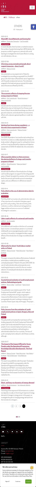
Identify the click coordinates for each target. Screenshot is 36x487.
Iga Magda (3, 253)
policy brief (5, 196)
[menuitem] (18, 416)
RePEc (3, 436)
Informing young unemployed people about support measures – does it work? (16, 65)
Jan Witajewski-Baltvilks (24, 385)
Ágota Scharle (26, 285)
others (3, 255)
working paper (5, 44)
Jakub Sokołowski (6, 100)
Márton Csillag (10, 285)
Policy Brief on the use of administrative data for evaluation (17, 192)
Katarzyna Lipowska (6, 132)
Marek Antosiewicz (22, 98)
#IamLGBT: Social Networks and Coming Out (15, 39)
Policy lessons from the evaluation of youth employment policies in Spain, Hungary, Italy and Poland (17, 311)
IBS (5, 17)
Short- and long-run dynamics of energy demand (17, 383)
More (30, 476)
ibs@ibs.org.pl (10, 453)
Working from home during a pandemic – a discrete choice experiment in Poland (15, 126)
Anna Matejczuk (22, 355)
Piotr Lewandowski (12, 98)
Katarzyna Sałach (21, 164)
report (3, 71)
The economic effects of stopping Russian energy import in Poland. (15, 94)
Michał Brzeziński (11, 164)
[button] (33, 26)
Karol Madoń (29, 250)
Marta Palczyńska (20, 250)
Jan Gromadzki (24, 41)
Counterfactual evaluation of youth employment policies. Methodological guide (17, 281)
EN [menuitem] (19, 417)
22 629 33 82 (9, 451)
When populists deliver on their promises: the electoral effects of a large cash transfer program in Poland (16, 159)
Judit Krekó (18, 285)
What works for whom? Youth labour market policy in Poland (16, 247)
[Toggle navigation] (32, 7)
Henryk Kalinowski (12, 355)
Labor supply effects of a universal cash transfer (17, 218)
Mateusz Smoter (11, 69)
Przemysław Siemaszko (13, 41)
